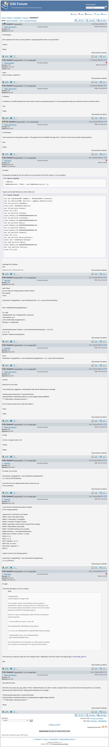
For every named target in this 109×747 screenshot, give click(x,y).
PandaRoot (17, 18)
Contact (37, 739)
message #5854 (18, 571)
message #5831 (18, 24)
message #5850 (18, 460)
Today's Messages (12, 20)
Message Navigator (30, 20)
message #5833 (18, 85)
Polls (21, 20)
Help (81, 14)
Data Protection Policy (67, 739)
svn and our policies (97, 718)
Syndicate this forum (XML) (94, 727)
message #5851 (18, 496)
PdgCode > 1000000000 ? (99, 721)
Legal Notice (54, 739)
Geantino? (9, 24)
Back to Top (54, 724)
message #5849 (18, 424)
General (25, 18)
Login (97, 14)
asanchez (7, 280)
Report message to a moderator (99, 52)
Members (89, 14)
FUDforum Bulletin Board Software (60, 743)
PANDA (9, 18)
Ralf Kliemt (7, 160)
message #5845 (18, 157)
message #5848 (18, 368)
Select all (10, 178)
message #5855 (18, 672)
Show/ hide (16, 178)
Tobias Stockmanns (10, 27)
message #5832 (18, 60)
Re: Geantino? (9, 60)
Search (74, 14)
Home (104, 14)
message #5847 (18, 345)
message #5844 (20, 121)
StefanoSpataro (9, 63)
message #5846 (18, 277)
